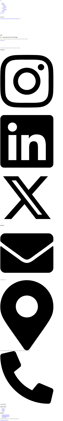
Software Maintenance (5, 416)
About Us (3, 408)
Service (3, 410)
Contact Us (6, 420)
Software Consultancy (5, 415)
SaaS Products (4, 417)
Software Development (5, 414)
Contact (3, 411)
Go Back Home (2, 40)
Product (3, 409)
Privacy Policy (2, 420)
